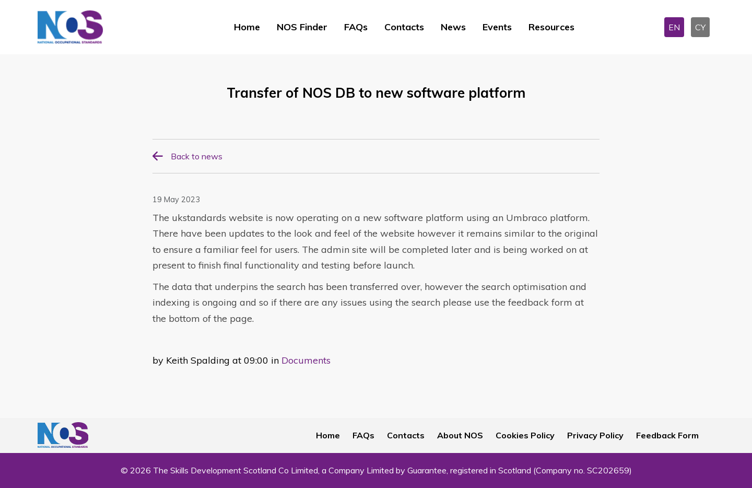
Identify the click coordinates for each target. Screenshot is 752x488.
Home (247, 27)
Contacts (404, 27)
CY (700, 27)
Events (497, 27)
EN (674, 27)
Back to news (196, 156)
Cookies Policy (525, 435)
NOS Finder (302, 27)
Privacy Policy (595, 435)
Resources (551, 27)
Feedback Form (667, 435)
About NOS (460, 435)
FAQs (356, 27)
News (453, 27)
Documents (306, 360)
